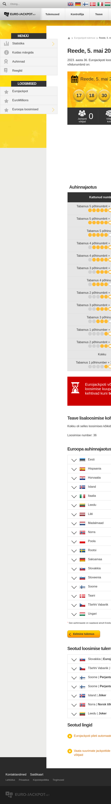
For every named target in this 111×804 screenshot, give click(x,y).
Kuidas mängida (23, 52)
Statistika (18, 43)
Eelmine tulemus (83, 633)
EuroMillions (20, 100)
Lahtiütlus (10, 780)
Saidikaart (36, 774)
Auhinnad (18, 61)
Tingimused (58, 780)
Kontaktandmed (16, 774)
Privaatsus (24, 780)
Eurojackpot (20, 91)
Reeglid (17, 70)
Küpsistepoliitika (41, 780)
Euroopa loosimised (25, 109)
